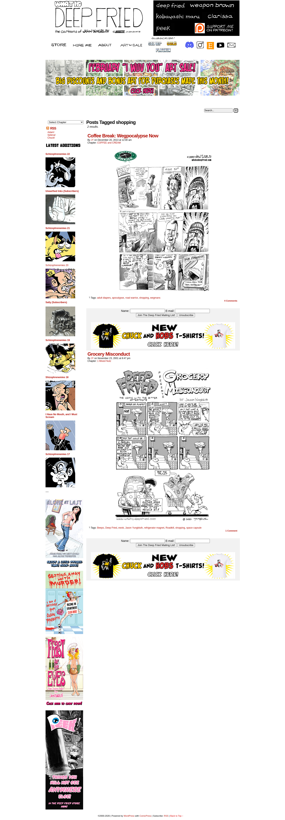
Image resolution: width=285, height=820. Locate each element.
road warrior (131, 297)
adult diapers (104, 297)
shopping (144, 297)
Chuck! (51, 137)
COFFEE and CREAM (109, 142)
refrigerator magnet (154, 527)
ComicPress (145, 816)
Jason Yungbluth (134, 527)
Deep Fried (111, 527)
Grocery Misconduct (108, 354)
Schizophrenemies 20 (57, 265)
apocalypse (118, 297)
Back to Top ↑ (176, 816)
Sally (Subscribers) (56, 302)
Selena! (52, 135)
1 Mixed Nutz (104, 361)
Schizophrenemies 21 (58, 228)
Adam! (51, 132)
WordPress (129, 816)
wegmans (155, 297)
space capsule (193, 527)
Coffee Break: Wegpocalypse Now (122, 135)
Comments (230, 301)
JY (92, 140)
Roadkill (170, 527)
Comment (231, 531)
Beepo (100, 527)
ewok (121, 527)
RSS (53, 128)
